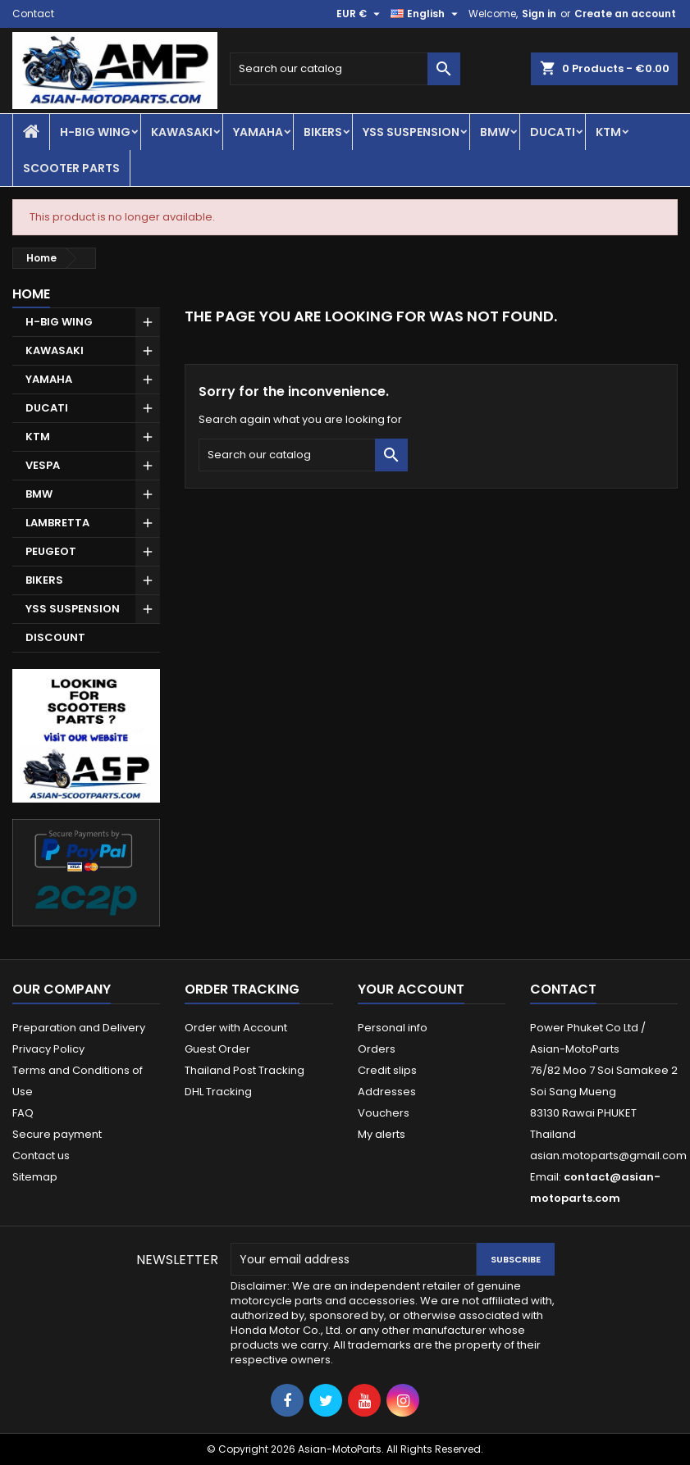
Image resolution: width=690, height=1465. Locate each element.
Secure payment (57, 1134)
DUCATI (552, 132)
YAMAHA (258, 132)
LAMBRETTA (57, 522)
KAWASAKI (181, 132)
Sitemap (34, 1177)
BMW (495, 132)
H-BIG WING (95, 132)
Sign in (539, 13)
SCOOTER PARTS (71, 168)
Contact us (41, 1155)
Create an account (625, 13)
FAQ (23, 1113)
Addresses (387, 1091)
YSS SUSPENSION (411, 132)
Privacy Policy (48, 1049)
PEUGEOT (50, 551)
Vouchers (383, 1113)
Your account (411, 989)
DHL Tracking (218, 1091)
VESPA (42, 465)
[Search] (344, 68)
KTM (608, 132)
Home (31, 293)
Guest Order (217, 1049)
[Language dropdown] (426, 14)
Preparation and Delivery (78, 1027)
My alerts (381, 1134)
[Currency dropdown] (360, 14)
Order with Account (236, 1027)
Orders (376, 1049)
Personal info (392, 1027)
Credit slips (387, 1070)
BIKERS (323, 132)
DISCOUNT (55, 637)
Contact (33, 13)
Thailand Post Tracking (244, 1070)
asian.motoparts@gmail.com (608, 1155)
